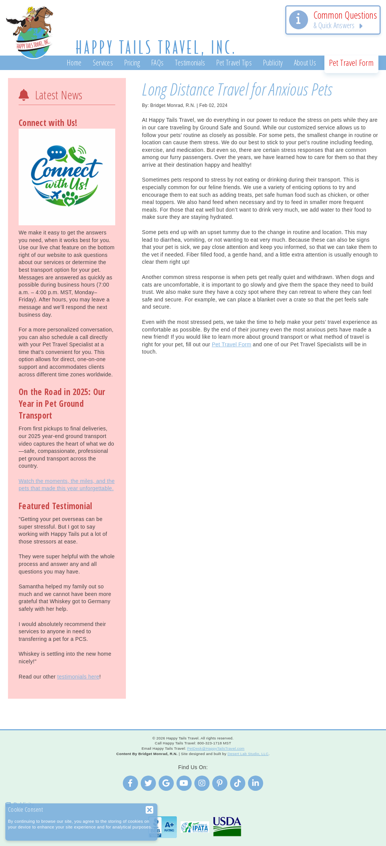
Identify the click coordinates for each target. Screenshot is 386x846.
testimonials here (78, 677)
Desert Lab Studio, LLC (247, 754)
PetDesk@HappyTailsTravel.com (216, 748)
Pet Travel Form (231, 344)
